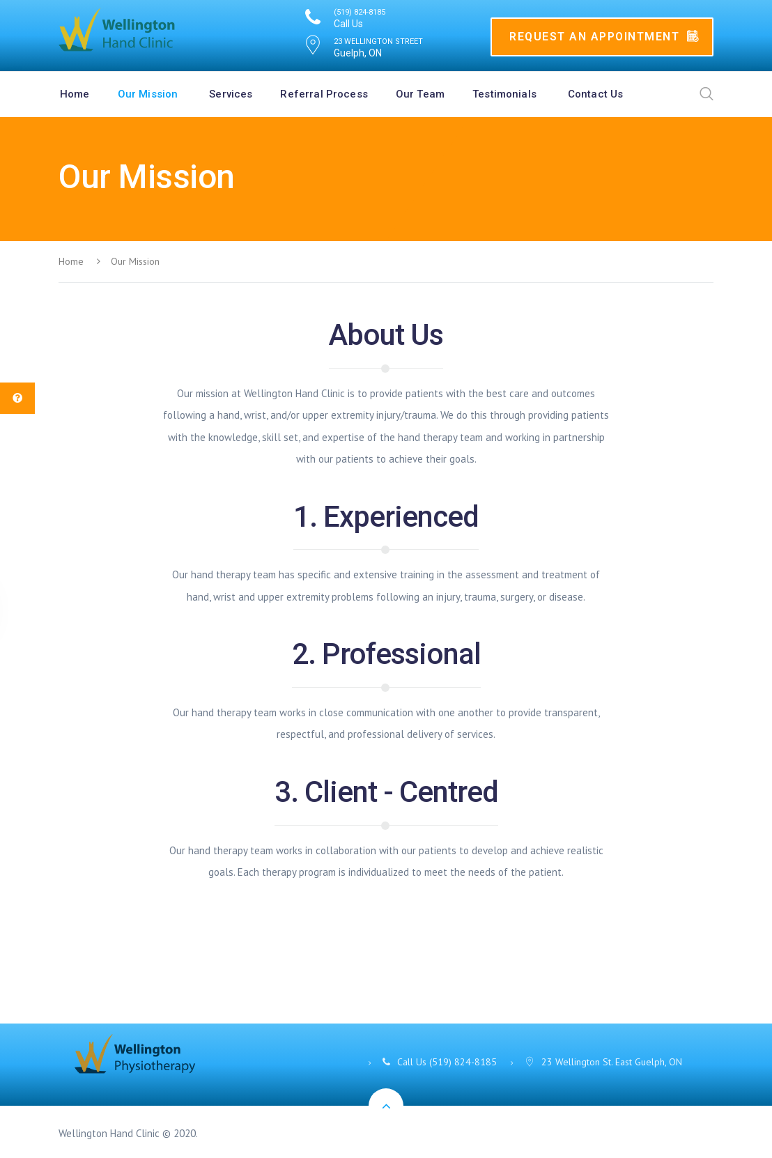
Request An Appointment (604, 36)
